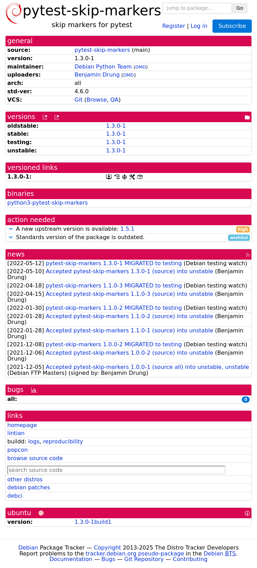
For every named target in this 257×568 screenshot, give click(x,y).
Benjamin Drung (97, 74)
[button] (11, 229)
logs (34, 441)
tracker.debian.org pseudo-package (135, 553)
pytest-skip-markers (102, 50)
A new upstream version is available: (128, 229)
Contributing (190, 559)
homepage (22, 425)
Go (239, 8)
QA (114, 99)
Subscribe (232, 26)
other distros (24, 479)
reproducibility (63, 441)
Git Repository (144, 559)
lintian (16, 433)
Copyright (107, 547)
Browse (97, 99)
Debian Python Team (103, 66)
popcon (17, 450)
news (16, 254)
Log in (199, 25)
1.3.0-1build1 (92, 522)
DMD (140, 67)
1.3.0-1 (116, 126)
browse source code (35, 458)
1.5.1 (127, 229)
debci (14, 495)
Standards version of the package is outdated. (128, 237)
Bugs (108, 559)
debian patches (28, 487)
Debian (28, 547)
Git (78, 99)
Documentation (70, 559)
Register (173, 25)
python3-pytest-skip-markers (47, 202)
